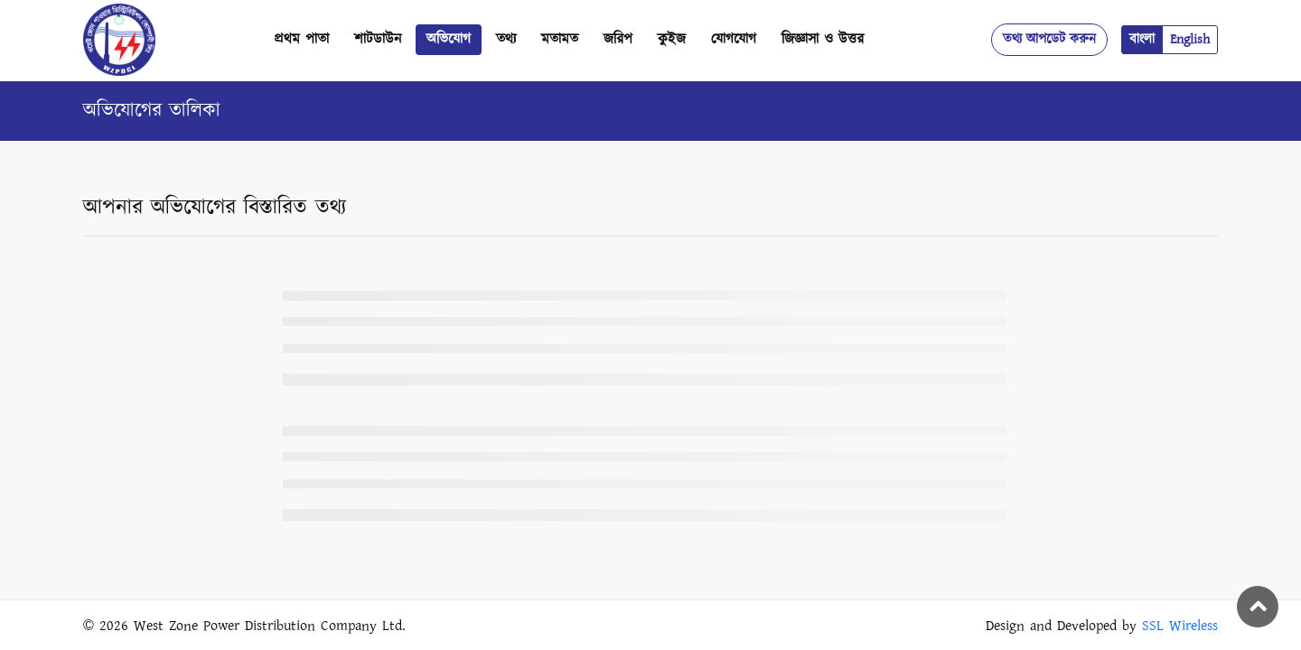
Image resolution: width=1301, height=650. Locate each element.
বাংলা (1142, 39)
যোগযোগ (733, 39)
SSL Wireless (1180, 626)
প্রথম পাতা (301, 39)
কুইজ (672, 39)
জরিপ (618, 39)
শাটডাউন (377, 39)
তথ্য (506, 39)
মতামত (559, 39)
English (1190, 39)
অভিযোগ (448, 39)
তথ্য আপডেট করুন (1049, 39)
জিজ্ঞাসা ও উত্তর (823, 39)
